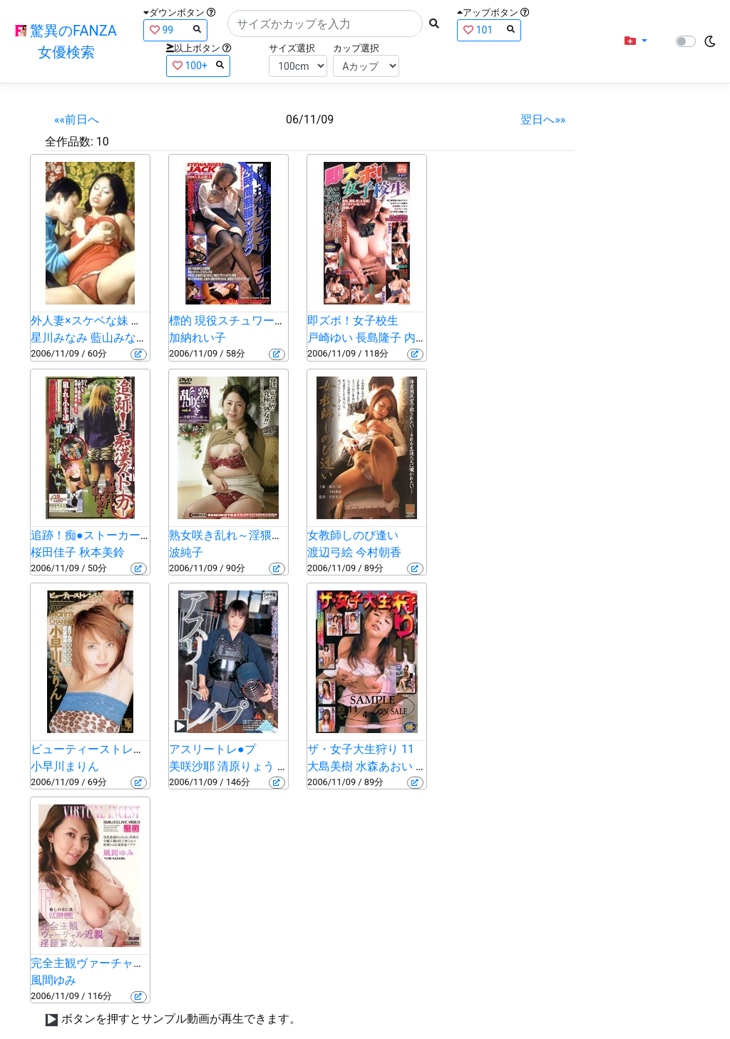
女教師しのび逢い (353, 535)
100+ (198, 65)
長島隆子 (378, 337)
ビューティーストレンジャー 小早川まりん (140, 749)
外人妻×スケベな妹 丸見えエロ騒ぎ (121, 320)
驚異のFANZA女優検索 (66, 41)
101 (489, 29)
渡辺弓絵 (330, 552)
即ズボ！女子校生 (353, 320)
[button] (636, 41)
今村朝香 (378, 552)
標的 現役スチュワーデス (233, 320)
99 (175, 29)
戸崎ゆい (330, 337)
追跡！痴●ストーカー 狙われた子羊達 (127, 535)
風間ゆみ (53, 980)
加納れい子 (197, 337)
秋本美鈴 (102, 552)
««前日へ (76, 119)
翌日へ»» (542, 119)
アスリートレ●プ (212, 749)
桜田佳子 (53, 552)
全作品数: (69, 141)
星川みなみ (59, 337)
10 (102, 141)
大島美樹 (330, 766)
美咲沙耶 (192, 766)
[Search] (325, 23)
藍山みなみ (119, 337)
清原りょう (245, 766)
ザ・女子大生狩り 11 (360, 749)
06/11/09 (310, 119)
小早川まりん (65, 766)
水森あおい (384, 766)
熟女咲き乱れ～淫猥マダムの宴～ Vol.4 (269, 535)
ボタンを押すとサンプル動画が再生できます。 (181, 1018)
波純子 (186, 552)
